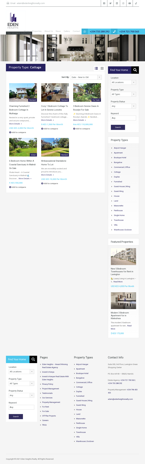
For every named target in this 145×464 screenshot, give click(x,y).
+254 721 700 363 (129, 31)
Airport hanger (120, 148)
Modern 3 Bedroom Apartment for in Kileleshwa (120, 315)
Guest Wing (118, 191)
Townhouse (118, 220)
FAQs (44, 425)
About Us (48, 31)
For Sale (45, 411)
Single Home (119, 215)
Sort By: (65, 77)
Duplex (117, 177)
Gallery (67, 31)
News (58, 31)
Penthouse (118, 210)
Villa (115, 225)
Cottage (117, 172)
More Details (15, 123)
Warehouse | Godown (123, 230)
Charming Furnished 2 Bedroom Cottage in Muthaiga (19, 110)
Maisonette (118, 206)
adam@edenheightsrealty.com (31, 3)
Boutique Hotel (120, 158)
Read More (118, 282)
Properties (37, 31)
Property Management (51, 402)
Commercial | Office (122, 167)
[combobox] (86, 77)
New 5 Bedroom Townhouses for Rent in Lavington (122, 271)
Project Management (50, 389)
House (116, 196)
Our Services (47, 398)
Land (116, 201)
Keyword (115, 113)
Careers (45, 420)
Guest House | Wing (122, 186)
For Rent (45, 407)
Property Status (118, 101)
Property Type (117, 90)
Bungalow (118, 162)
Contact (76, 31)
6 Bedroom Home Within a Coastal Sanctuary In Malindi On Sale (22, 165)
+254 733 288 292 (99, 31)
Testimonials (47, 393)
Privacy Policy (47, 384)
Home (26, 31)
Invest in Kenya (48, 372)
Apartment (118, 153)
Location (115, 78)
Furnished (118, 182)
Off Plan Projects (49, 416)
